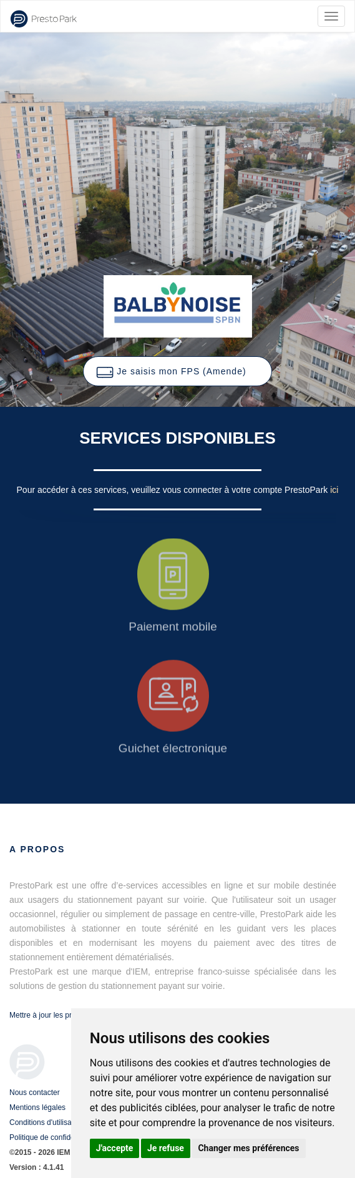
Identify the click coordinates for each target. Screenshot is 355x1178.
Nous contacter (34, 1092)
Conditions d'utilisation (46, 1122)
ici (334, 490)
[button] (177, 371)
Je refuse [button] (165, 1148)
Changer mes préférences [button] (248, 1148)
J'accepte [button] (115, 1148)
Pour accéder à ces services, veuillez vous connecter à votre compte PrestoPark (174, 490)
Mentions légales (37, 1107)
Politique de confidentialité (52, 1137)
